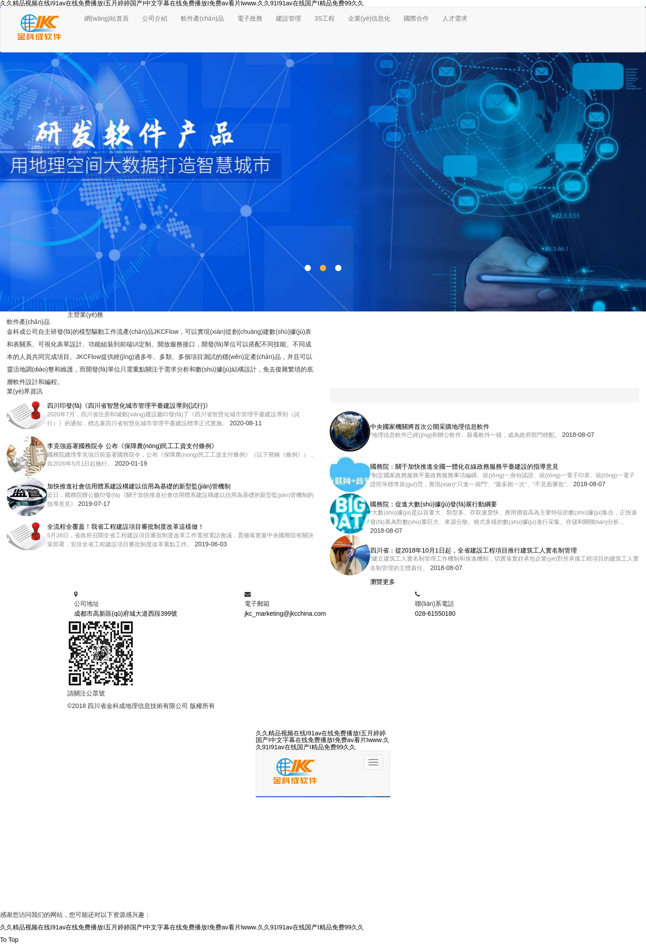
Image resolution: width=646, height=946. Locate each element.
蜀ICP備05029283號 (245, 705)
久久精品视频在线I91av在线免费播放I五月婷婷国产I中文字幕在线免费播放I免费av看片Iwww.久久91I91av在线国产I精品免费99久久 (182, 927)
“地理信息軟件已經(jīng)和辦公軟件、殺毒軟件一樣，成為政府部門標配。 (465, 435)
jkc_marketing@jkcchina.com (285, 613)
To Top (9, 939)
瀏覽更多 (382, 581)
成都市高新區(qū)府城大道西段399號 (125, 613)
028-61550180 (435, 613)
